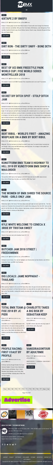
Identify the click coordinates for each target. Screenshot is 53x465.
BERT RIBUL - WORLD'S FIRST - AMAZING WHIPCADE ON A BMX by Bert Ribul (26, 135)
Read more (6, 35)
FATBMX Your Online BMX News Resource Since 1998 (26, 4)
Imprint (5, 457)
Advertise (40, 457)
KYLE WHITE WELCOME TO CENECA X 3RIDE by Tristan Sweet (23, 226)
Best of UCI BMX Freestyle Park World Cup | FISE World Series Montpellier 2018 (23, 71)
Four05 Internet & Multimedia (36, 461)
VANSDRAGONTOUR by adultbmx (38, 350)
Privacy (11, 457)
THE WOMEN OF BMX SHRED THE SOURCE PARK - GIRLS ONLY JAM (26, 194)
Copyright (18, 457)
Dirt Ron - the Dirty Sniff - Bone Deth (26, 46)
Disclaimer (26, 457)
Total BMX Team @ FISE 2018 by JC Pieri (14, 311)
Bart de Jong (17, 22)
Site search (27, 459)
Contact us (47, 457)
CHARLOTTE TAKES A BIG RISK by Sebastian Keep (37, 311)
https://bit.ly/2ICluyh (6, 179)
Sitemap (33, 457)
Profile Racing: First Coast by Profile (12, 352)
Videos (4, 15)
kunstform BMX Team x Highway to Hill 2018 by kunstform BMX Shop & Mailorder (25, 166)
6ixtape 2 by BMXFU (14, 18)
